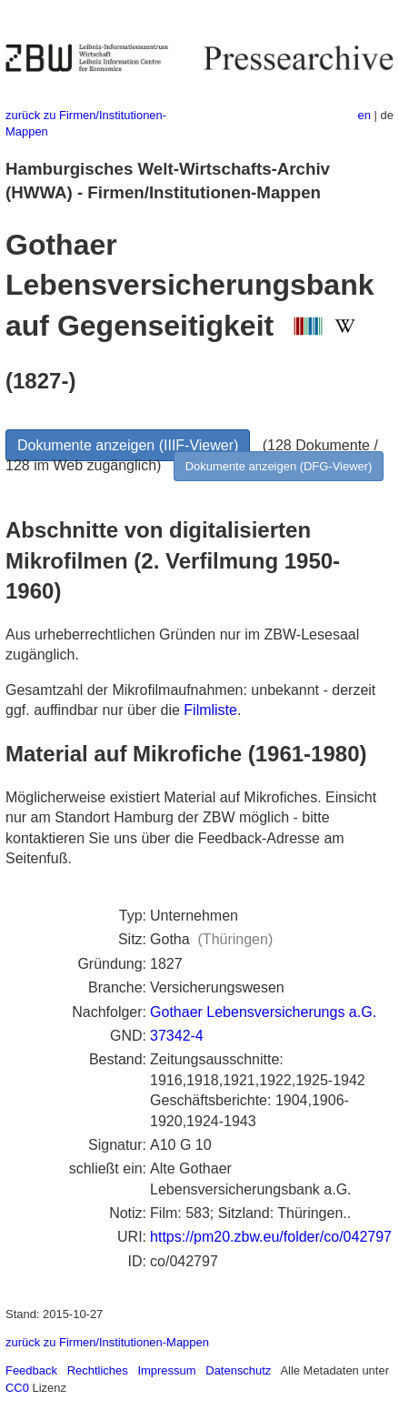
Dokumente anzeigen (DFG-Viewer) (279, 466)
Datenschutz (238, 1370)
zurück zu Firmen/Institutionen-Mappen (107, 1342)
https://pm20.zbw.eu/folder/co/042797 (271, 1236)
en (364, 115)
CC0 (17, 1388)
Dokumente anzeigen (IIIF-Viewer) (127, 445)
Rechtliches (97, 1370)
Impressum (166, 1370)
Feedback (31, 1370)
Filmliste (210, 710)
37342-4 (177, 1035)
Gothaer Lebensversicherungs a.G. (263, 1012)
